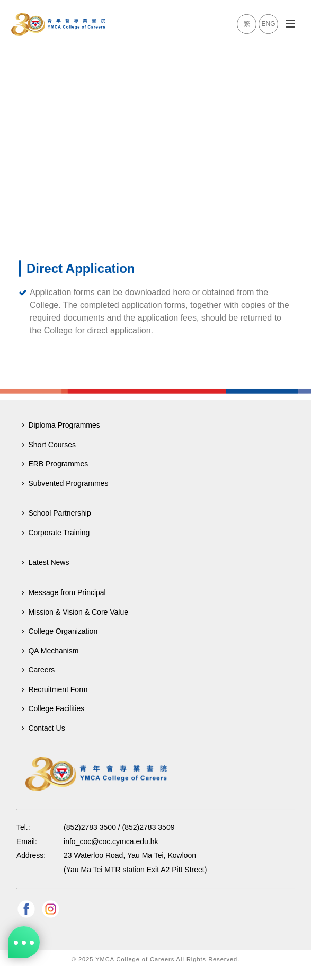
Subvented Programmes (65, 483)
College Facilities (53, 708)
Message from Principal (63, 592)
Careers (38, 670)
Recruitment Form (54, 689)
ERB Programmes (55, 463)
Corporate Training (56, 532)
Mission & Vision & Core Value (75, 612)
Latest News (45, 562)
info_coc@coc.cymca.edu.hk (111, 841)
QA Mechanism (50, 650)
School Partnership (56, 513)
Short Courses (48, 444)
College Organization (59, 631)
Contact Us (43, 728)
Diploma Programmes (61, 425)
